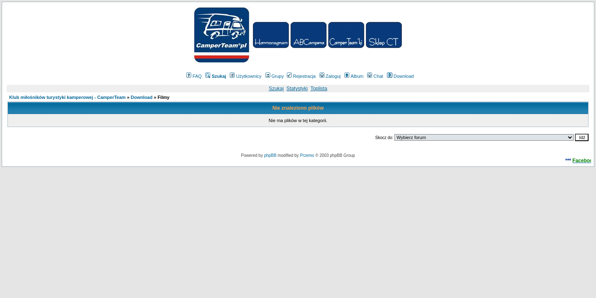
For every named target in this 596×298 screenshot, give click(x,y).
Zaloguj (330, 76)
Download (400, 76)
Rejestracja (301, 76)
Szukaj (276, 88)
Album (353, 76)
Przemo (307, 155)
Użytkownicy (245, 76)
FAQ (194, 76)
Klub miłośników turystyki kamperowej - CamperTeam (67, 97)
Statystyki (297, 88)
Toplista (318, 88)
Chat (375, 76)
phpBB (270, 155)
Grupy (274, 76)
